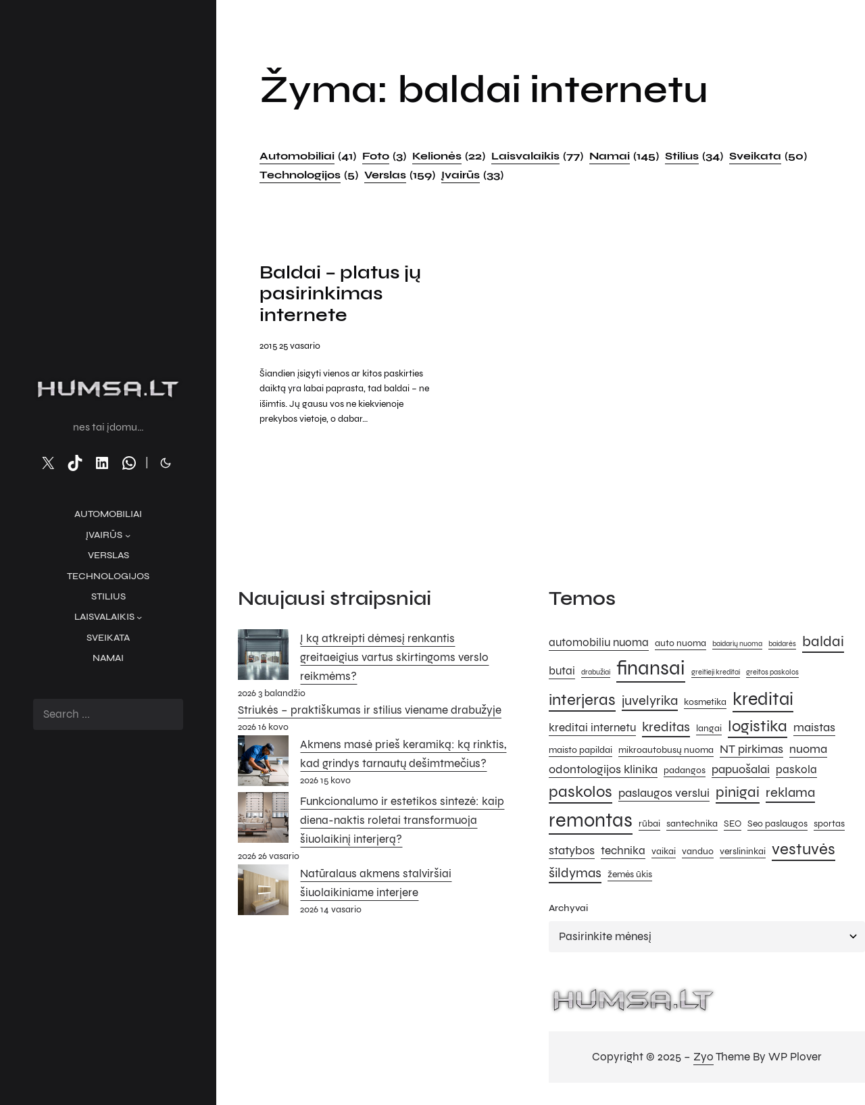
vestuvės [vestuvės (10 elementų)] (803, 851)
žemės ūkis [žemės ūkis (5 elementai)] (630, 876)
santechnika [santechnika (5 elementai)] (692, 825)
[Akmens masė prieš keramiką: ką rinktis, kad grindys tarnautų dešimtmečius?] (263, 765)
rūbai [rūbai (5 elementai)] (649, 825)
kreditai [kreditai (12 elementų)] (763, 701)
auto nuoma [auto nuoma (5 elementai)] (680, 644)
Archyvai (568, 910)
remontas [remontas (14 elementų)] (591, 822)
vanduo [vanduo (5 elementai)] (698, 853)
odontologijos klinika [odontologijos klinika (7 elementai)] (603, 770)
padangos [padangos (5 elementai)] (685, 771)
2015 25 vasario (290, 347)
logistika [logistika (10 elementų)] (757, 727)
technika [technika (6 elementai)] (623, 853)
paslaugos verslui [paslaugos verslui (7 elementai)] (664, 794)
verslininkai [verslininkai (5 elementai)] (743, 853)
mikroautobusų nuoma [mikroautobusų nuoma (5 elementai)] (666, 752)
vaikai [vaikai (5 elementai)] (663, 853)
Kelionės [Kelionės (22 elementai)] (448, 156)
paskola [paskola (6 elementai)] (796, 771)
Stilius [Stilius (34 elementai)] (694, 156)
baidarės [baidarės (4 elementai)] (782, 645)
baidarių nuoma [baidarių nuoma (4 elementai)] (737, 645)
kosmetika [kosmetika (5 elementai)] (705, 704)
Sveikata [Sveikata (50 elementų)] (768, 156)
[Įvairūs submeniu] (127, 535)
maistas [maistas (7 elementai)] (814, 728)
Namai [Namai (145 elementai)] (624, 156)
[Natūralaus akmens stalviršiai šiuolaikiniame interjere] (263, 894)
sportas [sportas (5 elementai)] (829, 825)
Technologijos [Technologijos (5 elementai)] (309, 175)
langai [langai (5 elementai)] (709, 729)
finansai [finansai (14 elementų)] (650, 670)
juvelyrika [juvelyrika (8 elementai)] (650, 702)
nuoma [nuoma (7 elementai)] (808, 750)
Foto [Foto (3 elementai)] (384, 156)
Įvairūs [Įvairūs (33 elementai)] (472, 175)
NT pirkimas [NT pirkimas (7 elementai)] (751, 750)
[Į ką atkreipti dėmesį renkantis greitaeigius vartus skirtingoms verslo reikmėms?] (263, 659)
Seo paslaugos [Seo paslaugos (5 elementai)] (777, 825)
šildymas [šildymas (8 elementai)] (575, 874)
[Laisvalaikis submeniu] (139, 617)
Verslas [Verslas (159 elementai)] (399, 175)
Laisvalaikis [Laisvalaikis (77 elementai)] (537, 156)
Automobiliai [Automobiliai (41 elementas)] (308, 156)
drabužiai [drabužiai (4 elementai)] (595, 674)
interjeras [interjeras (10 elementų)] (582, 702)
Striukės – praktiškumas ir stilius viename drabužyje (369, 712)
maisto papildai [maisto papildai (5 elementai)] (580, 752)
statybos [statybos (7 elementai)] (572, 852)
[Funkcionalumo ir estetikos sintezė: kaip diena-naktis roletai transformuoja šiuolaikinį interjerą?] (263, 822)
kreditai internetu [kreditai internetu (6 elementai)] (592, 729)
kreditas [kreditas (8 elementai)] (666, 728)
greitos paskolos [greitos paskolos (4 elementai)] (772, 674)
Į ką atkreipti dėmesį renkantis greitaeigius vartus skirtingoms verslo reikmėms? (394, 659)
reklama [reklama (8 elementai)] (790, 794)
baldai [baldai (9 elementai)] (823, 642)
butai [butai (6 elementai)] (562, 673)
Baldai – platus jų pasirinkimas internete (343, 295)
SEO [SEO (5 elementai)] (732, 825)
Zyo (703, 1059)
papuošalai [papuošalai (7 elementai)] (741, 770)
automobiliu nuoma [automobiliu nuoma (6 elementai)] (599, 644)
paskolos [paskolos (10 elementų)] (580, 794)
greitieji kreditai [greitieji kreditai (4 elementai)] (715, 674)
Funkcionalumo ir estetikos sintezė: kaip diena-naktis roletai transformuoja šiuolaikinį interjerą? (402, 822)
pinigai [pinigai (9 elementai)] (738, 794)
